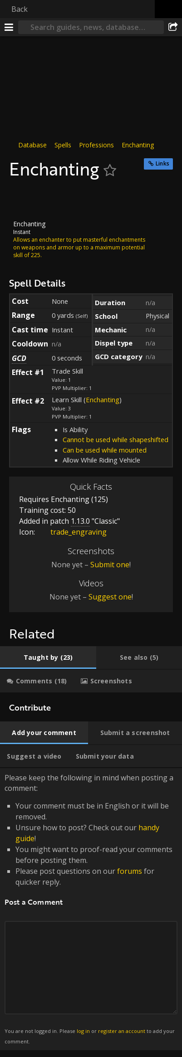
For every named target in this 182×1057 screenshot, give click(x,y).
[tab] (48, 657)
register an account (121, 1031)
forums (129, 871)
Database (32, 145)
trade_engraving (72, 532)
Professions (96, 145)
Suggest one (110, 597)
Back (19, 9)
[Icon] (24, 200)
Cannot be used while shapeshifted (115, 439)
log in (83, 1031)
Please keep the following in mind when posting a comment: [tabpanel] (91, 909)
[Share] (173, 27)
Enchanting (138, 145)
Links (162, 163)
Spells (62, 145)
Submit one (109, 565)
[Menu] (9, 27)
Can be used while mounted (105, 449)
